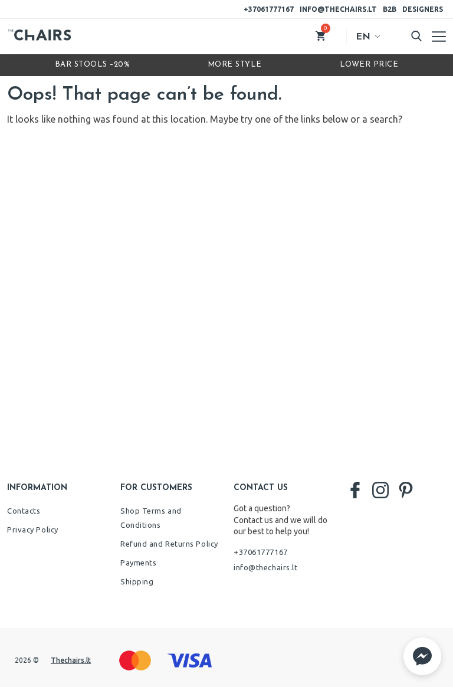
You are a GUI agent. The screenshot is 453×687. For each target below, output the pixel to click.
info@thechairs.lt (338, 9)
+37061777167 (269, 9)
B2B (389, 9)
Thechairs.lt (71, 660)
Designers (422, 9)
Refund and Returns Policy (169, 544)
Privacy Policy (32, 529)
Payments (138, 562)
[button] (422, 656)
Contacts (23, 511)
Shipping (136, 581)
